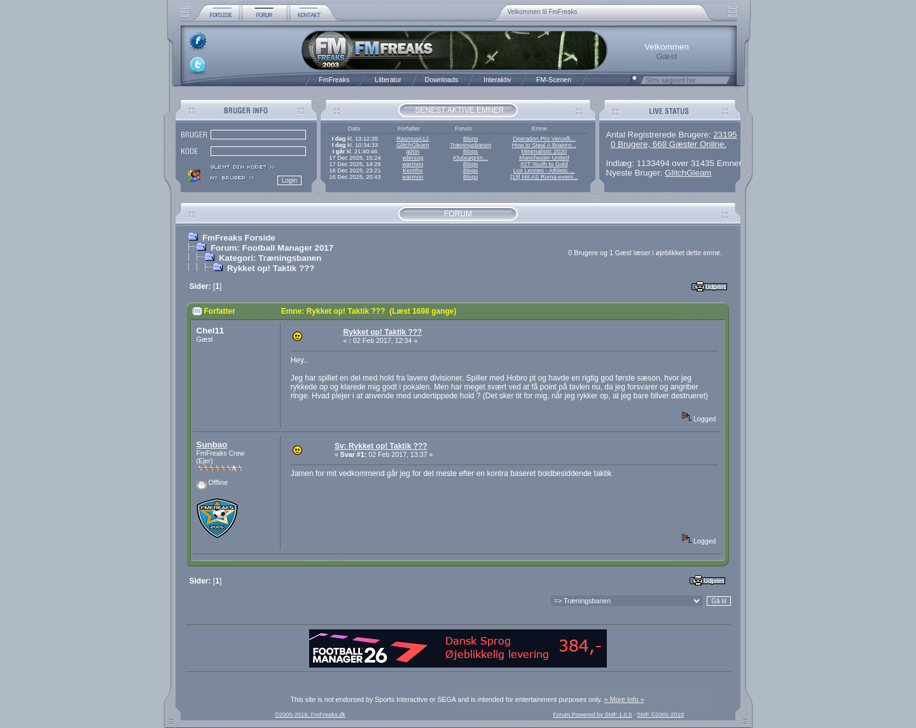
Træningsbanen (470, 145)
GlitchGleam (412, 145)
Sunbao (212, 444)
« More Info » (624, 699)
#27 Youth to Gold (543, 164)
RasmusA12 (412, 139)
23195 (725, 134)
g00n (412, 151)
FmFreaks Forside (238, 237)
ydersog (412, 158)
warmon (412, 164)
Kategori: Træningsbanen (270, 258)
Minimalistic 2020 (544, 151)
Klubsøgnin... (470, 158)
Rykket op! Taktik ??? (271, 268)
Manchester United (544, 158)
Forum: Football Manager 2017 (272, 248)
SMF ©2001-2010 (660, 714)
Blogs (470, 139)
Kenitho (413, 170)
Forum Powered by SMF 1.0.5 (592, 714)
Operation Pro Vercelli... (544, 139)
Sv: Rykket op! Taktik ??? (381, 446)
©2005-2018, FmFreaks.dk (310, 714)
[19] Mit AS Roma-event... (544, 177)
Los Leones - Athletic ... (544, 170)
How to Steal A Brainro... (544, 145)
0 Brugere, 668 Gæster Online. (668, 144)
